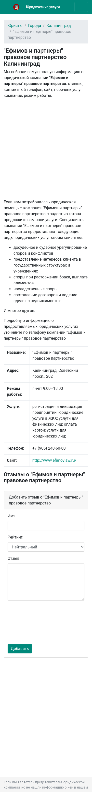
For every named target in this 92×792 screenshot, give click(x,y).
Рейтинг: (15, 537)
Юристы (15, 25)
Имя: (12, 516)
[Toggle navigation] (81, 7)
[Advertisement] (46, 149)
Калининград (59, 25)
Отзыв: (14, 558)
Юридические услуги (43, 7)
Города (34, 25)
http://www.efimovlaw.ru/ (54, 460)
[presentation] (28, 622)
